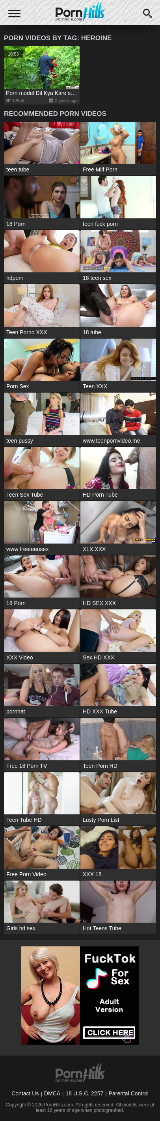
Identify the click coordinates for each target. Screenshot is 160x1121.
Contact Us (25, 1093)
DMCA (52, 1093)
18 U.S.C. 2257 (84, 1093)
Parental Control (129, 1093)
